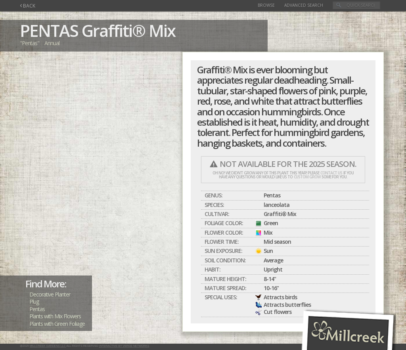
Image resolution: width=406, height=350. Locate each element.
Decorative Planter (49, 294)
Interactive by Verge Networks (124, 345)
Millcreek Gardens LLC (48, 345)
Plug (34, 301)
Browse (266, 5)
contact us (331, 173)
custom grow (307, 177)
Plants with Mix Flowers (55, 316)
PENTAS (49, 30)
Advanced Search (303, 5)
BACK (27, 5)
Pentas (37, 309)
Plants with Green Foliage (57, 323)
